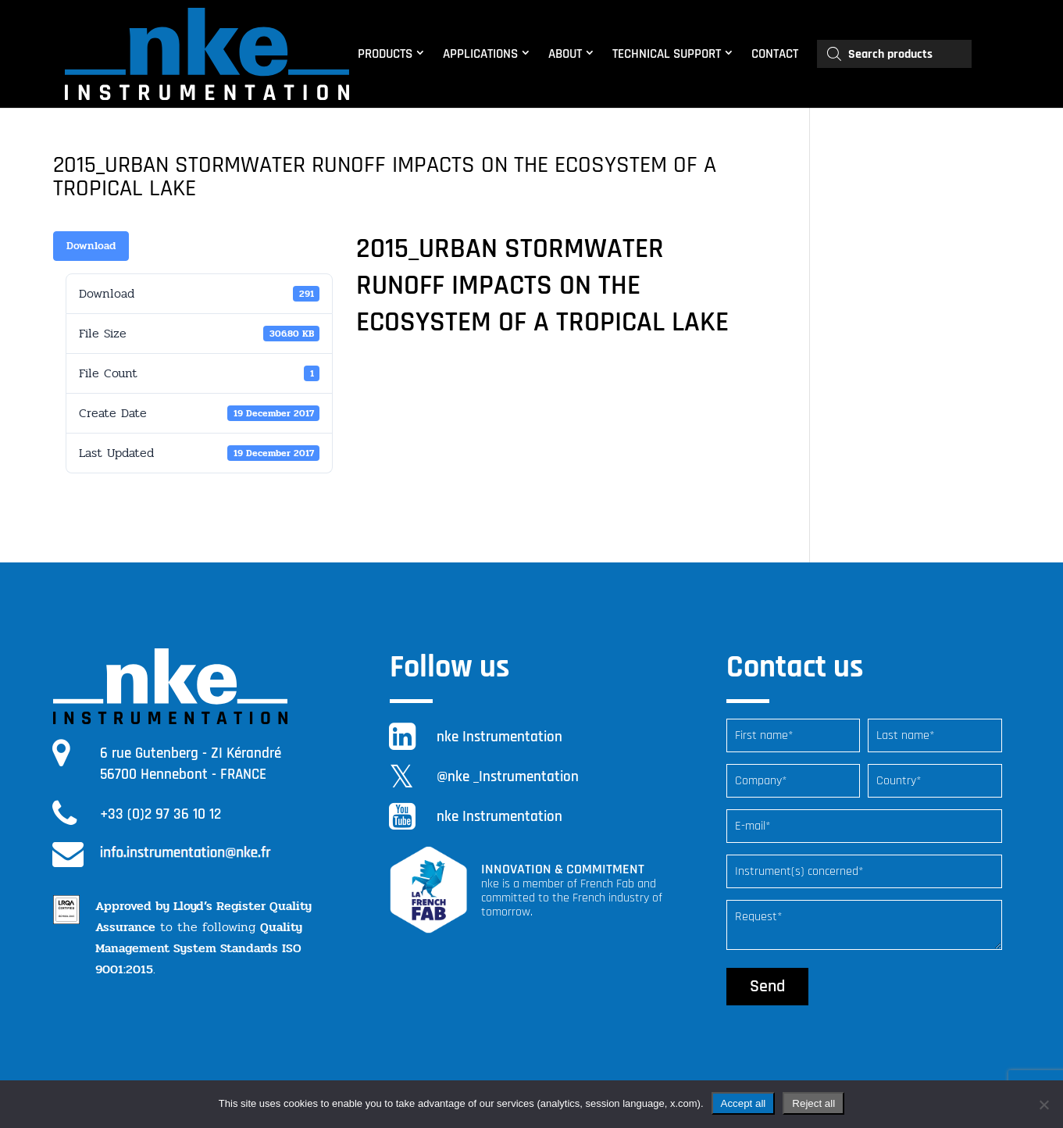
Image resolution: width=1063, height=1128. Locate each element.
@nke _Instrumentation (508, 777)
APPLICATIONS (480, 53)
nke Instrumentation (499, 737)
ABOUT (565, 53)
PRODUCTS (385, 53)
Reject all (813, 1103)
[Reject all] (1043, 1104)
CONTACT (774, 53)
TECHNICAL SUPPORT (666, 53)
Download (91, 245)
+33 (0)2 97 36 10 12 (160, 814)
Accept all (743, 1103)
